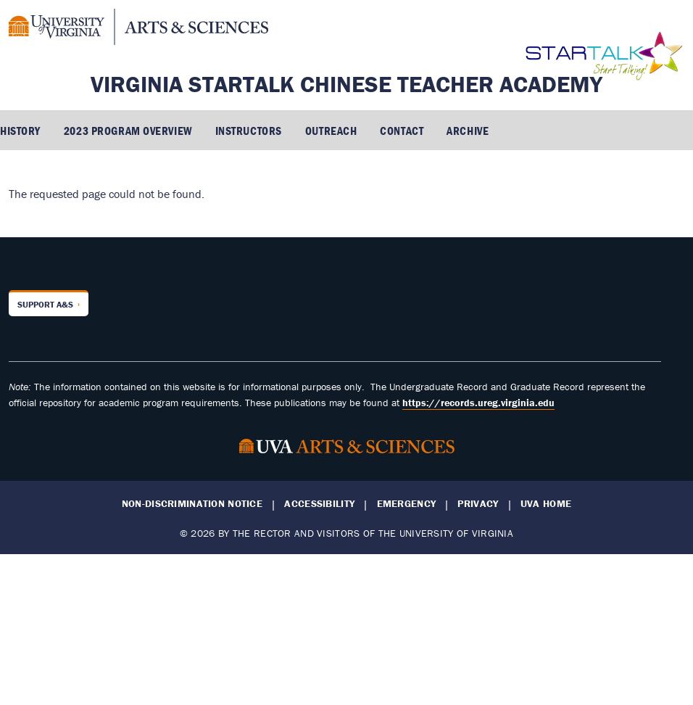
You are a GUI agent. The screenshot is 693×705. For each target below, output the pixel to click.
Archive (468, 130)
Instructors (248, 130)
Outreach (331, 130)
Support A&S (45, 304)
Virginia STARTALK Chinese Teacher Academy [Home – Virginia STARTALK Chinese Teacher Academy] (346, 84)
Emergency (406, 504)
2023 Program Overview (128, 130)
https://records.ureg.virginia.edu (478, 402)
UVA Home (545, 504)
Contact (401, 130)
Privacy (477, 504)
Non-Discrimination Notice (192, 504)
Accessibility (319, 504)
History (20, 130)
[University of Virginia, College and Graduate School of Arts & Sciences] (138, 29)
